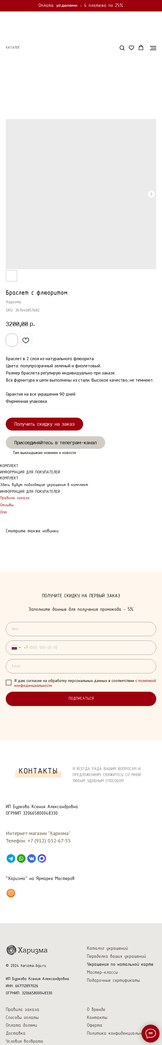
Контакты (97, 1018)
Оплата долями (21, 1025)
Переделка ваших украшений (116, 956)
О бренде (96, 1010)
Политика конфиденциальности (119, 1033)
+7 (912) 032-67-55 (49, 840)
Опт (3, 512)
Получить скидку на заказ (44, 424)
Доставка (16, 1033)
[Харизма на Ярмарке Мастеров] (11, 893)
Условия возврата (24, 1041)
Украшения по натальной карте (120, 964)
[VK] (31, 858)
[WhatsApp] (21, 858)
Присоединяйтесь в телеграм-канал (55, 442)
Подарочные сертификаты (113, 980)
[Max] (42, 858)
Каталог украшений (107, 948)
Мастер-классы (102, 972)
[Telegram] (11, 858)
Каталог (13, 47)
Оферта (94, 1025)
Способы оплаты (22, 1018)
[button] (122, 47)
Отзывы (6, 505)
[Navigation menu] (153, 48)
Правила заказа (15, 498)
